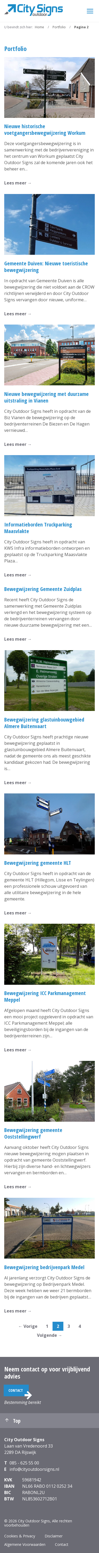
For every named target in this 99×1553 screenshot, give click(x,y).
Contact (15, 1390)
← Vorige (27, 1326)
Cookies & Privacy (19, 1535)
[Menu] (90, 11)
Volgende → (49, 1335)
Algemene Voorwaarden (24, 1544)
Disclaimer (54, 1535)
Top (12, 1420)
